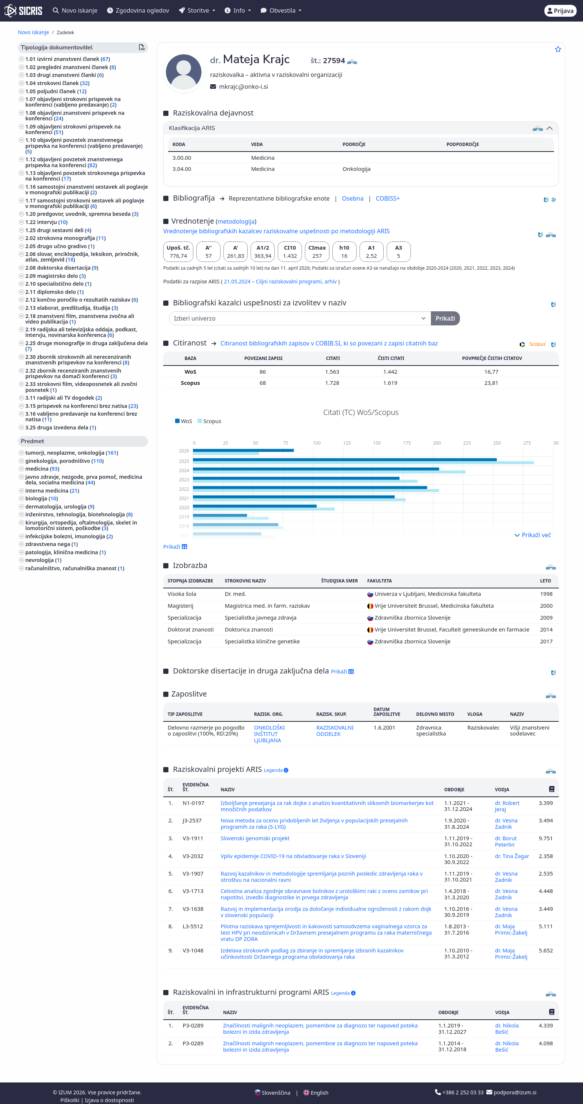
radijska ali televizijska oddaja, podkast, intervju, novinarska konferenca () (81, 332)
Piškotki (70, 1094)
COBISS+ (388, 198)
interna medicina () (52, 490)
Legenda (276, 769)
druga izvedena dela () (66, 427)
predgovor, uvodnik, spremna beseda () (88, 213)
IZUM (65, 1086)
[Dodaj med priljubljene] (558, 49)
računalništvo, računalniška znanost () (74, 568)
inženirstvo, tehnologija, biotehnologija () (79, 514)
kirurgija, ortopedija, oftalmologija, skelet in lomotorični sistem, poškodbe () (81, 525)
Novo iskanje (75, 10)
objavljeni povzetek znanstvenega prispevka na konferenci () (74, 162)
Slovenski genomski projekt (256, 836)
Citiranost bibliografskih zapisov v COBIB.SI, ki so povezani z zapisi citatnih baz (329, 343)
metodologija (236, 221)
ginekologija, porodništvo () (64, 460)
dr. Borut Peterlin (506, 839)
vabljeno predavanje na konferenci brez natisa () (81, 416)
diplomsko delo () (60, 291)
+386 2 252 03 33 (460, 1086)
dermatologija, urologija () (59, 506)
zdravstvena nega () (51, 544)
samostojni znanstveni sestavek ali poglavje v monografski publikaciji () (86, 189)
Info (236, 10)
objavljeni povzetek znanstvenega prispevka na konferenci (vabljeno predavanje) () (83, 145)
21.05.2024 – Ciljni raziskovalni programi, (274, 281)
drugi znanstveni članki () (70, 74)
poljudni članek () (62, 91)
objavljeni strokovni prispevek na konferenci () (72, 129)
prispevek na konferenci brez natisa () (87, 405)
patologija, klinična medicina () (65, 552)
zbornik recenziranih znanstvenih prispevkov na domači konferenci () (73, 373)
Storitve (195, 10)
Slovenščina (272, 1086)
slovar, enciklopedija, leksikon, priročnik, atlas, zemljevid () (82, 256)
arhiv (331, 281)
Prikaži (175, 546)
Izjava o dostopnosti (109, 1094)
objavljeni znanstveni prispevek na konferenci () (74, 115)
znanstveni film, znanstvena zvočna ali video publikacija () (79, 318)
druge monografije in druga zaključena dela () (86, 346)
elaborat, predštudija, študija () (77, 307)
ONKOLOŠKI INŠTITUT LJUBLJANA (269, 733)
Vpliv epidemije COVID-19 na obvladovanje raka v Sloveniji (295, 853)
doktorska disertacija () (68, 267)
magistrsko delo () (61, 275)
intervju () (52, 221)
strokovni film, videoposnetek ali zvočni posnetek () (81, 386)
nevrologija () (43, 560)
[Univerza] (300, 318)
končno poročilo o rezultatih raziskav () (87, 299)
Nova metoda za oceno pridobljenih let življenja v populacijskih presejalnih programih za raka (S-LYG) (316, 822)
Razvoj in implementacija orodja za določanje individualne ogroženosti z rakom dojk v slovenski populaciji (321, 908)
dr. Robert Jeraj (507, 805)
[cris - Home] (23, 10)
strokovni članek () (63, 83)
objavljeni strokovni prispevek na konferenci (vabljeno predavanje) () (72, 101)
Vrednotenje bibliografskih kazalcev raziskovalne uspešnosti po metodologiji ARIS (276, 231)
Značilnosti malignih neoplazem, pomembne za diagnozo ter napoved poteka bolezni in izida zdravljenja (322, 1023)
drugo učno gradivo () (66, 246)
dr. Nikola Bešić (507, 1023)
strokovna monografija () (71, 237)
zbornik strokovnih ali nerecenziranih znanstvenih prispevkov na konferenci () (78, 359)
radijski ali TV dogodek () (69, 397)
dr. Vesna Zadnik (506, 822)
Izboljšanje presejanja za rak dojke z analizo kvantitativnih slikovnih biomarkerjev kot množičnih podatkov (324, 805)
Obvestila (279, 10)
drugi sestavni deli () (64, 230)
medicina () (42, 468)
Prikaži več (532, 535)
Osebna (353, 198)
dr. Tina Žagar (512, 853)
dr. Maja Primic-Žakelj (511, 925)
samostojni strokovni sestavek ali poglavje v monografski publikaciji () (84, 203)
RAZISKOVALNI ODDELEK (335, 730)
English (315, 1086)
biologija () (41, 498)
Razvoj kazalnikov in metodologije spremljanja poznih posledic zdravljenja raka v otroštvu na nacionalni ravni (323, 873)
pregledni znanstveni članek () (76, 67)
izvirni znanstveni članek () (73, 58)
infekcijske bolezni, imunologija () (69, 536)
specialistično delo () (64, 283)
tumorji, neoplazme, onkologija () (71, 452)
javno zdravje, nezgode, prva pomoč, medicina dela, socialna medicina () (83, 479)
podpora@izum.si (511, 1086)
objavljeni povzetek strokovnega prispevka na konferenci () (85, 175)
